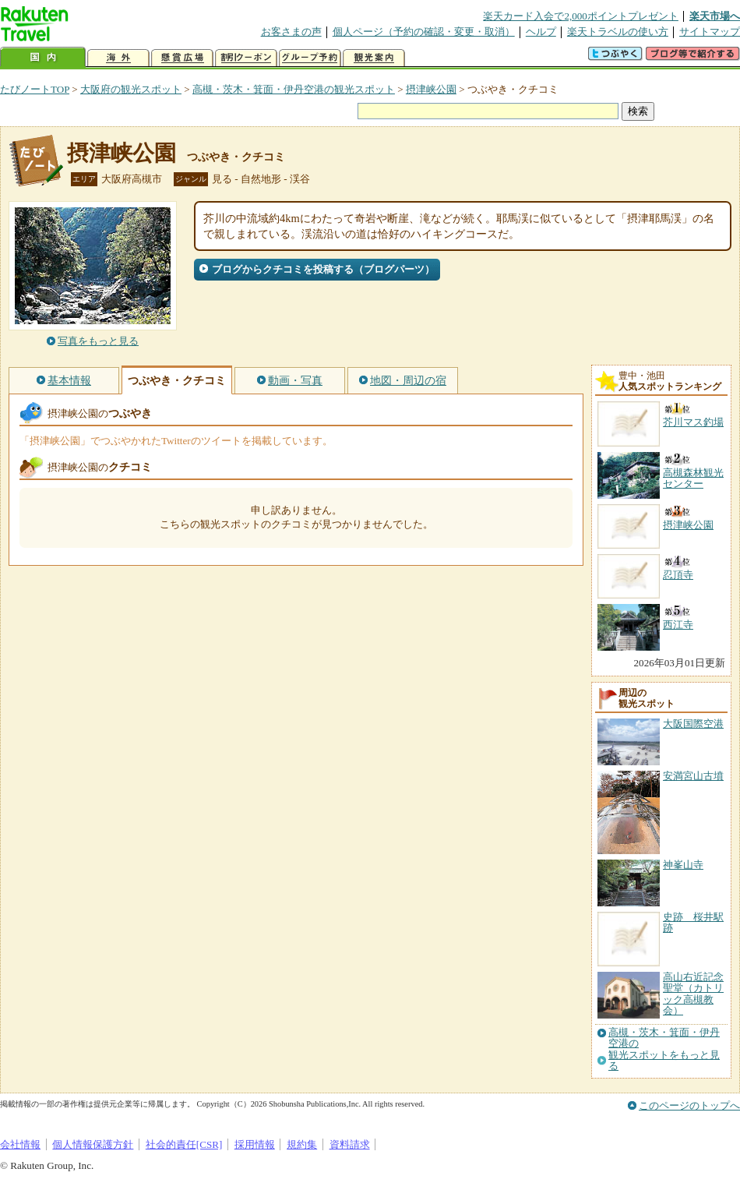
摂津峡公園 (431, 89)
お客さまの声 (291, 31)
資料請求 (349, 1144)
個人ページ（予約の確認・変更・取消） (424, 31)
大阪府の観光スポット (130, 89)
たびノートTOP (34, 89)
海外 (118, 58)
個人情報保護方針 (92, 1144)
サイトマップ (709, 31)
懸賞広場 (182, 58)
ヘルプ (541, 31)
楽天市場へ (714, 16)
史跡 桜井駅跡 (693, 922)
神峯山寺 (683, 864)
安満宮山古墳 (693, 776)
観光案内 (374, 58)
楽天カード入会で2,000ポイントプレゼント (580, 16)
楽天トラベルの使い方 (617, 31)
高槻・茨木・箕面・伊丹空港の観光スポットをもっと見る (664, 1049)
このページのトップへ (689, 1105)
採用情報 (254, 1144)
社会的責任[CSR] (184, 1144)
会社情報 (20, 1144)
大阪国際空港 (693, 723)
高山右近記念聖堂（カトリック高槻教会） (693, 993)
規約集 (302, 1144)
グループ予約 (310, 58)
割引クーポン (246, 58)
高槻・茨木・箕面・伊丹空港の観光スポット (293, 89)
